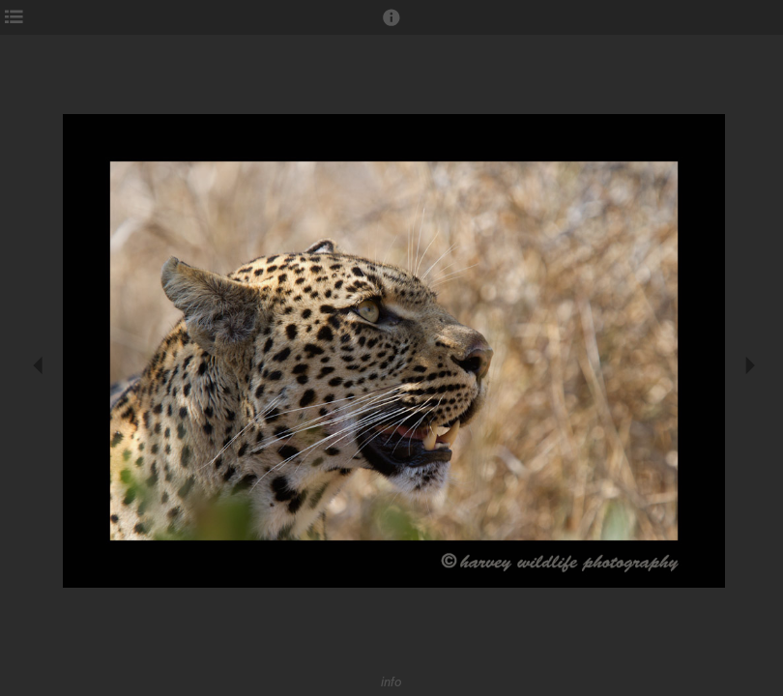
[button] (391, 26)
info (391, 682)
